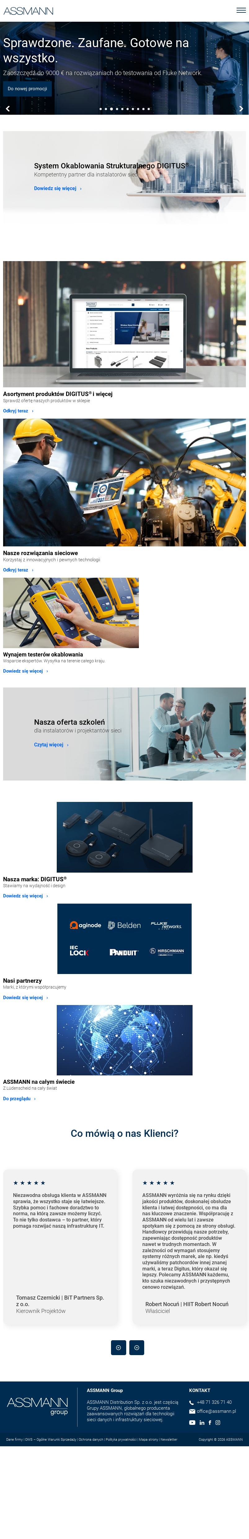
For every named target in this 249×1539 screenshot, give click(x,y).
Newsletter (169, 1440)
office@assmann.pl (216, 1411)
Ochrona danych (91, 1440)
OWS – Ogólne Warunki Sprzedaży (50, 1440)
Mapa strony (148, 1440)
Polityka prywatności (121, 1440)
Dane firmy (14, 1440)
